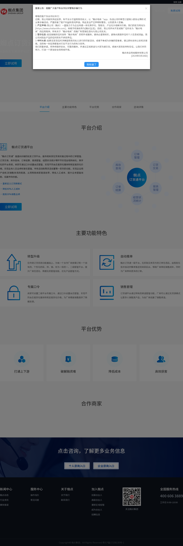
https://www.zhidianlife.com (50, 28)
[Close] (146, 8)
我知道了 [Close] (91, 64)
